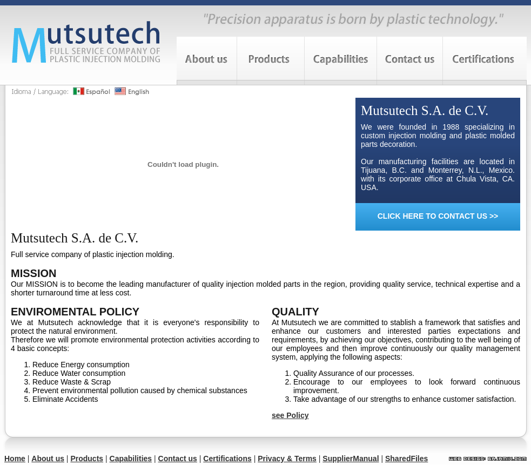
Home (14, 458)
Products (86, 458)
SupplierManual (350, 458)
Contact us (177, 458)
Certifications (227, 458)
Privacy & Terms (287, 458)
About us (47, 458)
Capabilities (131, 458)
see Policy (290, 415)
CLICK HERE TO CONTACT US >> (438, 216)
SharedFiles (406, 458)
